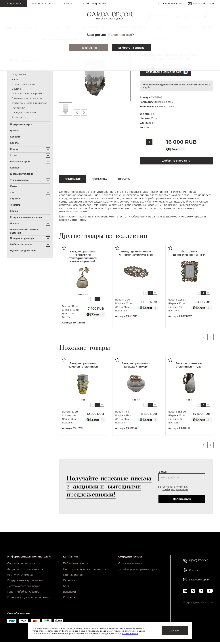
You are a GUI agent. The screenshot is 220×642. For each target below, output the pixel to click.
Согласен (174, 630)
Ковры (14, 211)
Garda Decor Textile (42, 3)
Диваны (14, 130)
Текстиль (15, 204)
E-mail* (163, 471)
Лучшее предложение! (23, 250)
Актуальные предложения (25, 569)
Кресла (14, 143)
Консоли (15, 167)
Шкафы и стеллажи (21, 173)
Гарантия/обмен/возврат (24, 591)
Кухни (13, 186)
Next (210, 337)
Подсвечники (19, 74)
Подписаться (182, 499)
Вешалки (17, 88)
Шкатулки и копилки (24, 112)
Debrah (68, 3)
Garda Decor (14, 3)
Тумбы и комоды (20, 180)
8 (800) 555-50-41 (172, 3)
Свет (13, 192)
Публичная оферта (75, 563)
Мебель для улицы (21, 244)
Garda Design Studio (94, 3)
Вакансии (69, 591)
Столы (14, 155)
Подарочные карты (21, 124)
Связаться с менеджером (167, 72)
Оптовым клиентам (131, 563)
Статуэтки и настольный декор (29, 103)
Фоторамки (18, 107)
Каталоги (69, 580)
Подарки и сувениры (22, 238)
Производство (73, 574)
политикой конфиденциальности (175, 488)
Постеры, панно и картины (27, 93)
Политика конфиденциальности (85, 569)
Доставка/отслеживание (23, 586)
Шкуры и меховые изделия (26, 217)
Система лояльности (21, 563)
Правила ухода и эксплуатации (28, 597)
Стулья (14, 149)
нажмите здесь (130, 633)
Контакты (69, 597)
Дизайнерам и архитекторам (138, 569)
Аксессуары (19, 117)
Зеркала (15, 198)
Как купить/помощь (20, 574)
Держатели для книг (23, 84)
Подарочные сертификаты (25, 580)
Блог (66, 586)
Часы (15, 79)
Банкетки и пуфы (20, 161)
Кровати (15, 136)
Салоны (193, 570)
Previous (204, 337)
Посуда (14, 223)
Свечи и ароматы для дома (27, 98)
